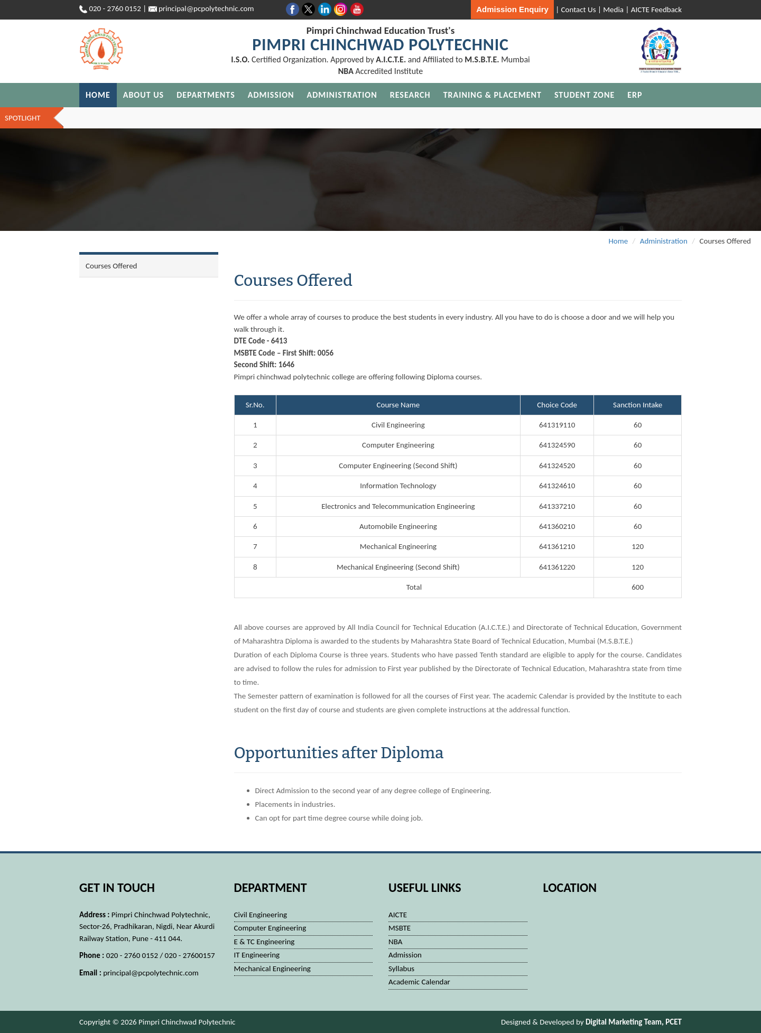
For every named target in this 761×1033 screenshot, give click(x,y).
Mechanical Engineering (272, 968)
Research (410, 95)
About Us (143, 95)
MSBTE (399, 928)
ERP (634, 95)
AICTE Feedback (656, 9)
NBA (395, 941)
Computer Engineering (270, 928)
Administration (342, 95)
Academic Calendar (419, 982)
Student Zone (584, 95)
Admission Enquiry (512, 9)
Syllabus (401, 968)
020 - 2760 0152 (115, 8)
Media (613, 9)
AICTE (397, 914)
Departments (206, 95)
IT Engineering (257, 955)
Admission (271, 95)
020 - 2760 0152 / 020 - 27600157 (160, 955)
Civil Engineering (260, 914)
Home (98, 95)
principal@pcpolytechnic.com (151, 973)
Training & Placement (492, 95)
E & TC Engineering (264, 941)
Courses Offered (111, 266)
